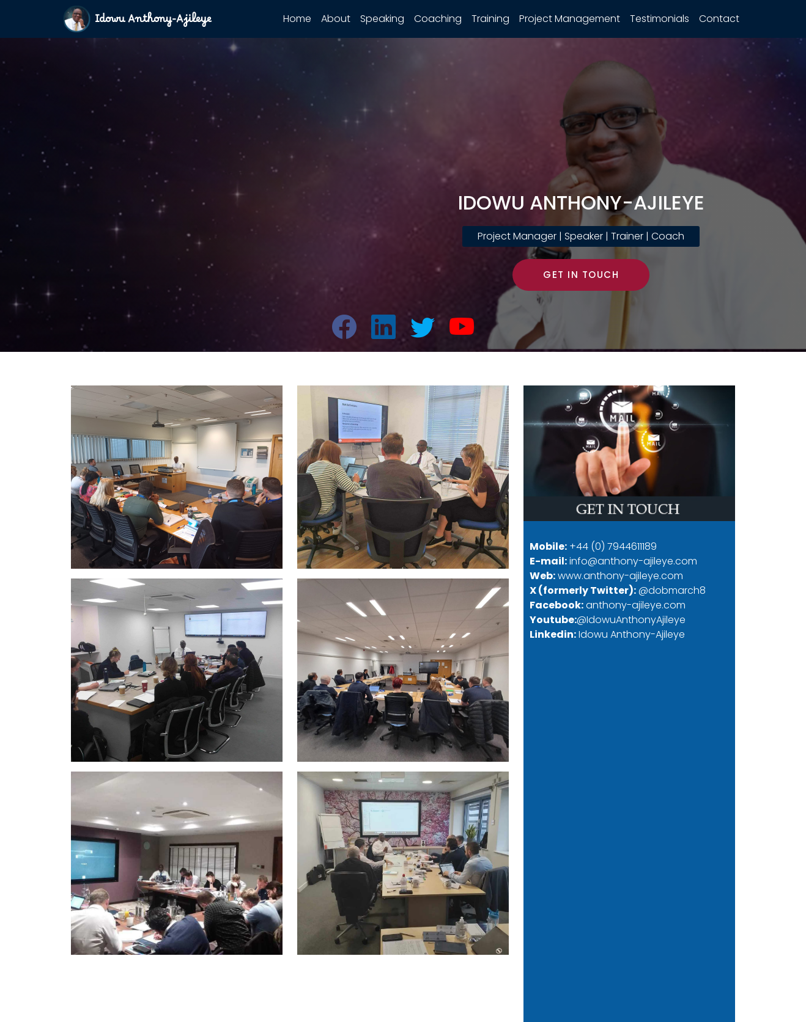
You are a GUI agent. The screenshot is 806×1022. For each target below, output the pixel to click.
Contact (719, 19)
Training (490, 19)
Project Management (569, 19)
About (335, 19)
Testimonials (659, 19)
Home (297, 19)
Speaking (382, 19)
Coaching (438, 19)
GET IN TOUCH (581, 274)
